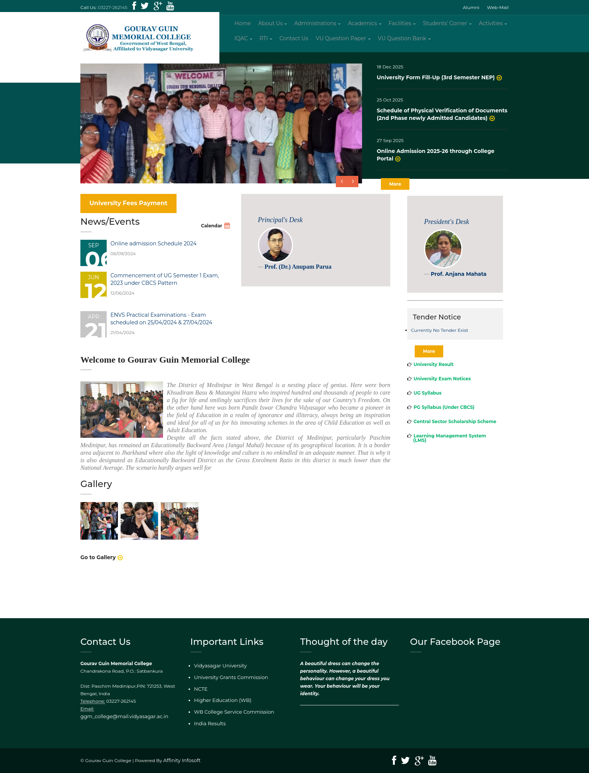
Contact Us (293, 41)
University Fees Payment (128, 209)
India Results (208, 725)
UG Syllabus (427, 399)
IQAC (241, 41)
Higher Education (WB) (220, 702)
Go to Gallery (98, 563)
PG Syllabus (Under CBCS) (444, 413)
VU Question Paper (341, 41)
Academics (362, 26)
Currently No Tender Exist (439, 336)
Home (242, 26)
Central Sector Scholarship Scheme (455, 427)
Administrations (315, 26)
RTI (264, 41)
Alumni (471, 7)
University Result (433, 370)
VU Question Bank (402, 41)
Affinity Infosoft (180, 761)
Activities (491, 26)
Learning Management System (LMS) (449, 444)
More (395, 190)
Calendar (211, 231)
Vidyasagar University (218, 670)
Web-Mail (498, 7)
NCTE (200, 691)
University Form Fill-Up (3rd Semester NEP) (436, 83)
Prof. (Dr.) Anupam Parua (297, 273)
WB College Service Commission (230, 714)
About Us (270, 26)
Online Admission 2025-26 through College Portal (435, 161)
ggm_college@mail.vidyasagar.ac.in (135, 713)
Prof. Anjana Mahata (459, 280)
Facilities (400, 26)
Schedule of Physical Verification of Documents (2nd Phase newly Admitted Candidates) (442, 120)
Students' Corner (445, 26)
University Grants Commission (228, 681)
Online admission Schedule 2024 (153, 249)
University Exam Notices (442, 384)
